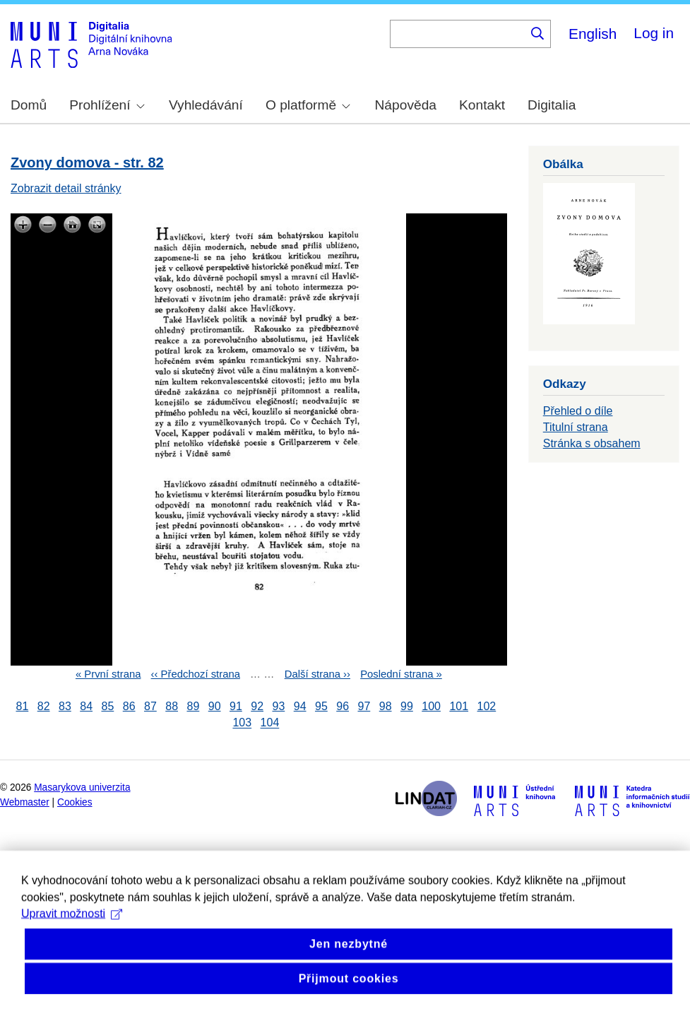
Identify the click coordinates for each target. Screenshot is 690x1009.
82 (43, 706)
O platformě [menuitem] (308, 105)
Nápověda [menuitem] (405, 105)
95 (321, 706)
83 (65, 706)
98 (385, 706)
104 (270, 723)
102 (486, 706)
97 (363, 706)
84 (86, 706)
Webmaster (24, 802)
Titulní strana (575, 427)
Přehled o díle (578, 411)
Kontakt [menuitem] (482, 105)
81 (22, 706)
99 (406, 706)
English (593, 33)
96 (342, 706)
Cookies (75, 802)
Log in (654, 33)
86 (129, 706)
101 (458, 706)
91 (236, 706)
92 (257, 706)
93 (278, 706)
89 (192, 706)
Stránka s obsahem (592, 443)
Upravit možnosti (71, 940)
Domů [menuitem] (29, 105)
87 (150, 706)
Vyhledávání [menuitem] (206, 105)
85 (107, 706)
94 (300, 706)
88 (171, 706)
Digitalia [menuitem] (552, 105)
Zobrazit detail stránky (66, 188)
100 (431, 706)
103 (241, 723)
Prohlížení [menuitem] (106, 105)
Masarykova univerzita (82, 787)
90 (214, 706)
